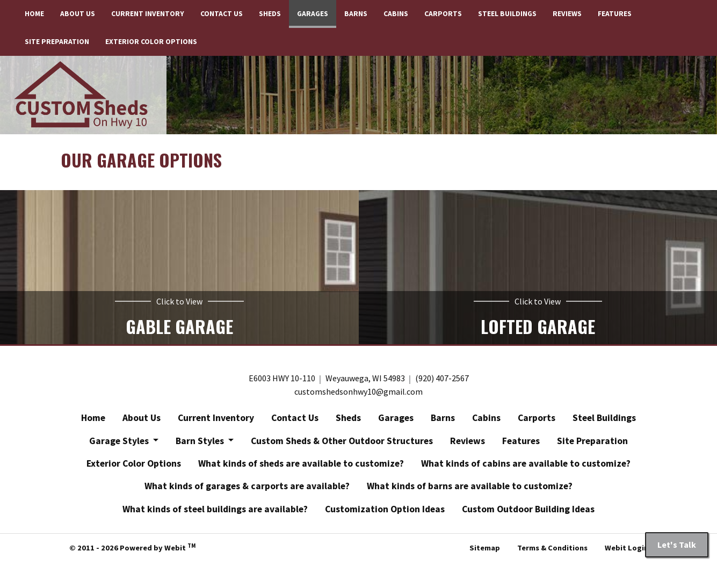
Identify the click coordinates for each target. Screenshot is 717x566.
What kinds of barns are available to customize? (470, 490)
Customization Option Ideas (385, 512)
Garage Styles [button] (120, 444)
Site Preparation (57, 41)
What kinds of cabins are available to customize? (526, 467)
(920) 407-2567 (442, 381)
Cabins (395, 13)
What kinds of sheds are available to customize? (301, 467)
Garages (316, 11)
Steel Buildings (507, 13)
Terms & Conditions (552, 551)
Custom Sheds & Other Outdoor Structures (342, 444)
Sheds (270, 13)
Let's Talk (676, 544)
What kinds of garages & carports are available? (247, 490)
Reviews (567, 13)
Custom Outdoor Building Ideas (528, 512)
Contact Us (221, 13)
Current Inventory (147, 13)
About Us (77, 13)
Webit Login (626, 551)
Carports (443, 13)
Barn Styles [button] (201, 444)
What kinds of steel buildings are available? (215, 512)
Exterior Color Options (151, 41)
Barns (355, 13)
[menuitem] (34, 14)
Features (615, 13)
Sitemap (484, 551)
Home (34, 13)
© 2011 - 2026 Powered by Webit (132, 550)
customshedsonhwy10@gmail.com (358, 395)
